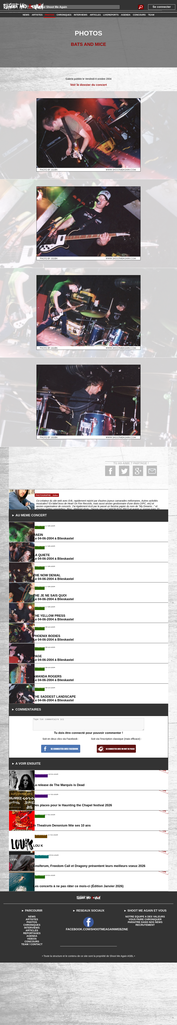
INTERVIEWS (31, 988)
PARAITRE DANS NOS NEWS (145, 983)
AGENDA (32, 996)
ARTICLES (32, 991)
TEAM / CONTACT (32, 1005)
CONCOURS (32, 1002)
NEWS (31, 977)
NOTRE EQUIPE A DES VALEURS (145, 977)
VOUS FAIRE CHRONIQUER (145, 980)
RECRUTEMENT (145, 985)
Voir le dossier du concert (88, 84)
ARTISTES (32, 980)
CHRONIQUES (32, 985)
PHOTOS (32, 983)
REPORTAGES (32, 994)
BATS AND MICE (88, 44)
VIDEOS (31, 999)
